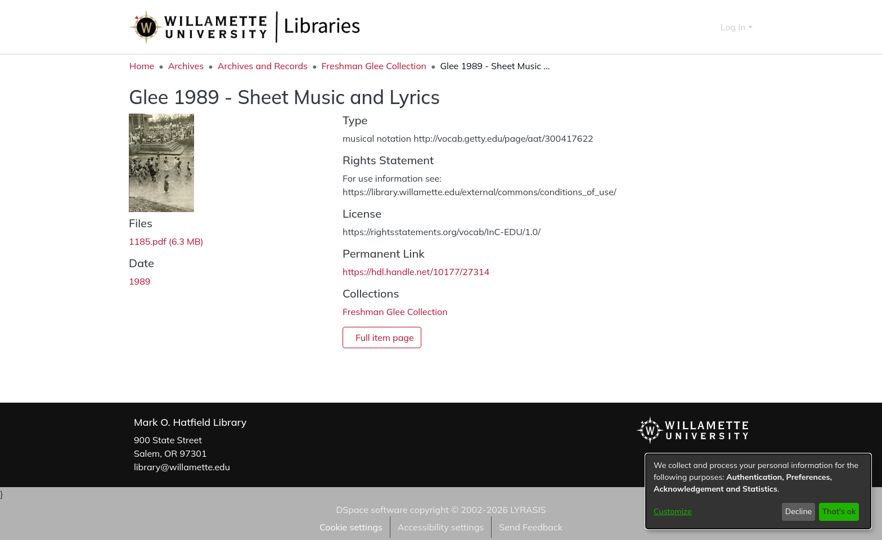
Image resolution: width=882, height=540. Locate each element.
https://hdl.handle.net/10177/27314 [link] (416, 271)
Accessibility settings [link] (441, 527)
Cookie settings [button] (351, 527)
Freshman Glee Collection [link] (373, 65)
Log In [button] (734, 27)
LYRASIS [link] (528, 509)
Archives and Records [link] (263, 65)
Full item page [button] (385, 337)
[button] (692, 27)
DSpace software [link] (371, 509)
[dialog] (758, 491)
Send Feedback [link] (530, 527)
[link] (166, 241)
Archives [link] (186, 65)
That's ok (839, 511)
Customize (673, 511)
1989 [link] (139, 281)
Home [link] (141, 65)
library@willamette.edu (182, 466)
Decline (798, 511)
